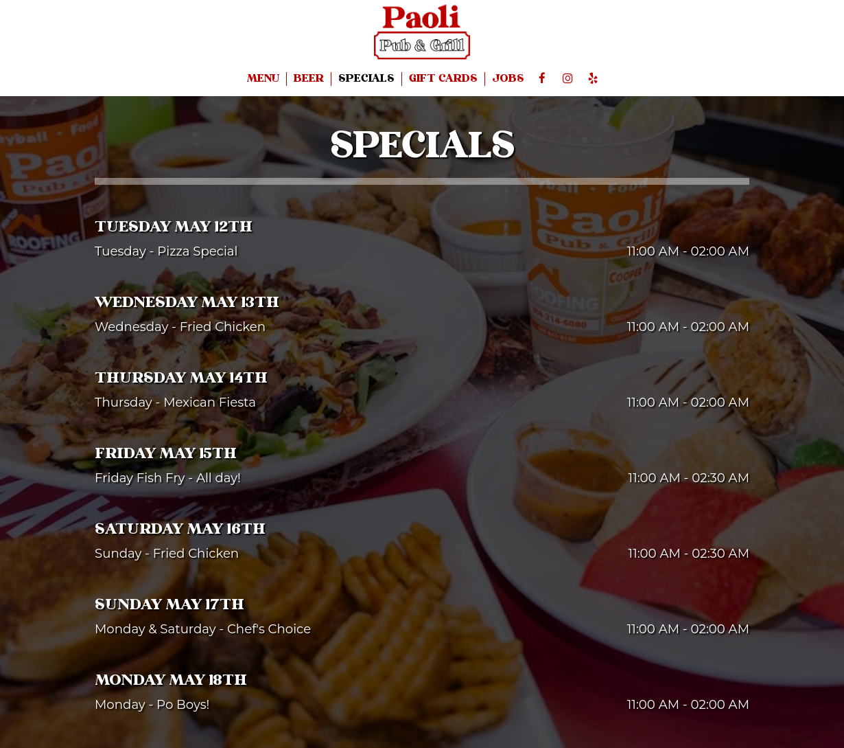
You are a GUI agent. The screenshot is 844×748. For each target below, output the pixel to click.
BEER (309, 78)
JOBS (508, 78)
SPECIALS (366, 78)
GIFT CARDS (443, 78)
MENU (263, 78)
